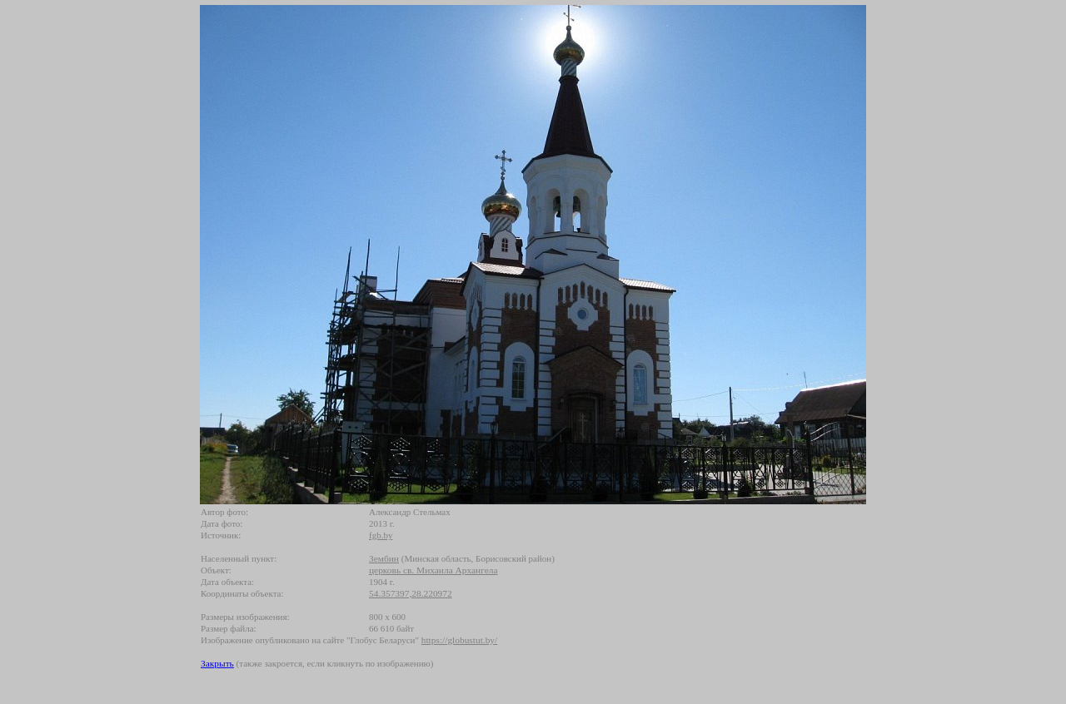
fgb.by (380, 535)
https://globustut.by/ (459, 640)
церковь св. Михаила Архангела (433, 570)
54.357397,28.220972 (410, 593)
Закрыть (217, 663)
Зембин (384, 558)
